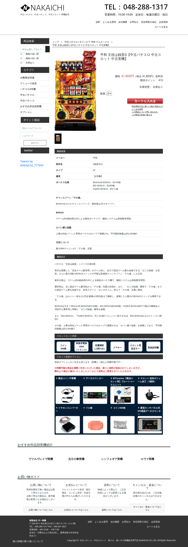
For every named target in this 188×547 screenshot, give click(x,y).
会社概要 (122, 21)
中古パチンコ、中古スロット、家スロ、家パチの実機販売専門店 (109, 540)
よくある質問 (109, 21)
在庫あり (30, 62)
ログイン (35, 142)
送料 (98, 21)
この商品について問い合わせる (145, 112)
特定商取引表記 (148, 21)
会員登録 (163, 21)
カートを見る (161, 26)
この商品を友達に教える (142, 114)
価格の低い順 (32, 53)
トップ (55, 41)
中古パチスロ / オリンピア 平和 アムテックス (87, 41)
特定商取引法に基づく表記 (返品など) (147, 106)
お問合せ (134, 21)
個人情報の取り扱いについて (27, 541)
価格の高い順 (32, 58)
